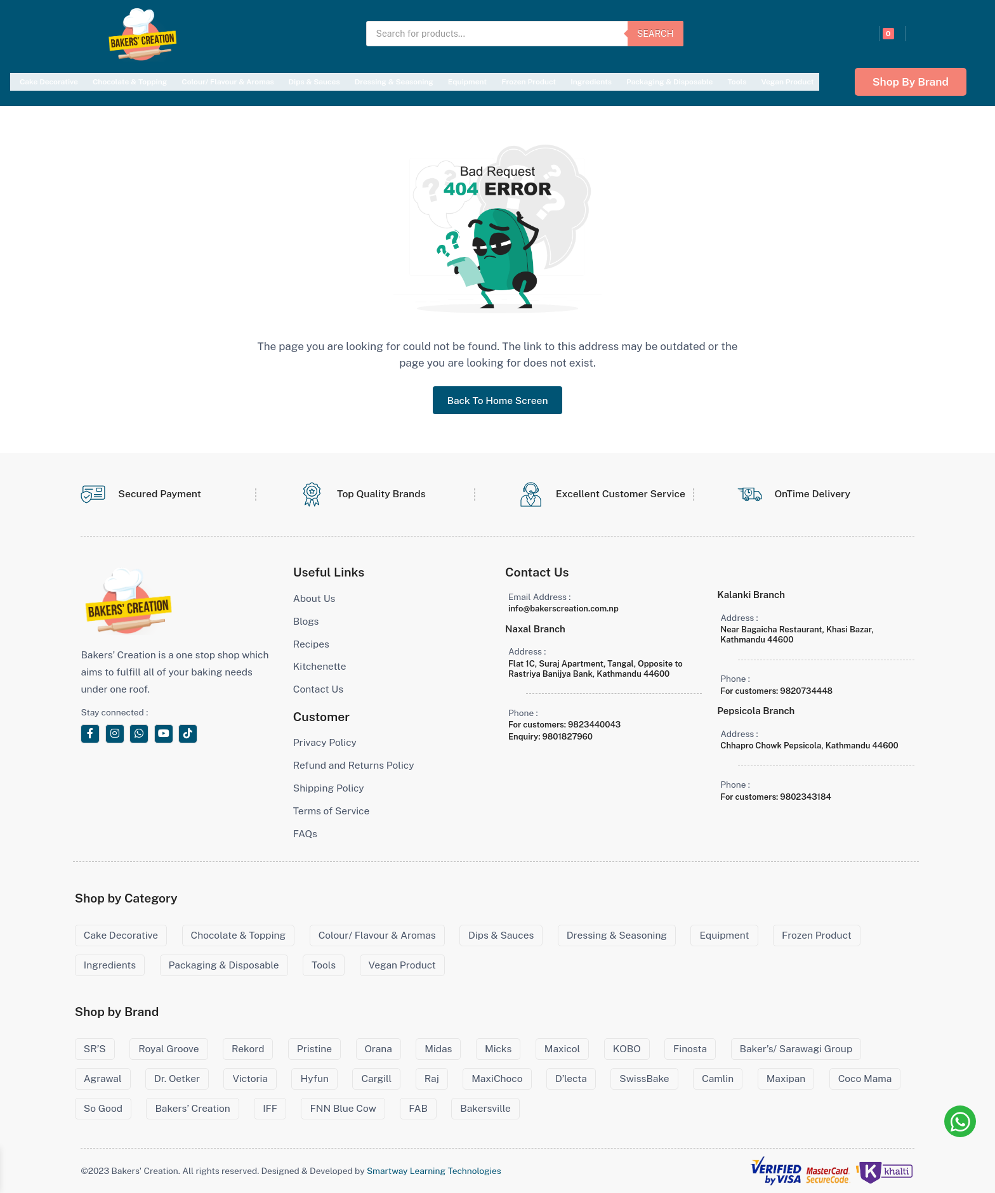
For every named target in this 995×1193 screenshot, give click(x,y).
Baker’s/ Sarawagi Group (796, 1049)
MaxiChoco (496, 1078)
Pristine (314, 1049)
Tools (736, 81)
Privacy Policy (325, 742)
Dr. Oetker (177, 1078)
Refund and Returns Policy (353, 765)
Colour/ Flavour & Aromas (227, 81)
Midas (438, 1049)
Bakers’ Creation (192, 1108)
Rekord (248, 1049)
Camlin (718, 1078)
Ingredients (591, 81)
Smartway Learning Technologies (434, 1171)
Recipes (311, 644)
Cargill (376, 1078)
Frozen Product (528, 81)
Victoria (250, 1078)
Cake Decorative (49, 81)
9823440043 (594, 724)
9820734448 (806, 691)
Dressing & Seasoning (394, 81)
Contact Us (318, 689)
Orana (378, 1049)
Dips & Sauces (314, 81)
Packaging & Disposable (669, 81)
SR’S (95, 1049)
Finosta (690, 1049)
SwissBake (644, 1078)
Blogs (306, 621)
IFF (270, 1108)
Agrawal (103, 1078)
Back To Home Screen (497, 400)
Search (655, 34)
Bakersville (485, 1108)
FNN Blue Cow (343, 1108)
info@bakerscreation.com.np (563, 608)
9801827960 (567, 736)
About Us (314, 598)
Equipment (467, 81)
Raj (432, 1078)
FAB (418, 1108)
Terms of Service (331, 811)
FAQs (305, 834)
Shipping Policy (328, 788)
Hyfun (314, 1078)
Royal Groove (168, 1049)
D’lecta (571, 1078)
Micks (498, 1049)
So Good (103, 1108)
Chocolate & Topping (130, 81)
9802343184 (805, 797)
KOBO (627, 1049)
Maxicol (562, 1049)
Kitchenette (319, 666)
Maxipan (786, 1078)
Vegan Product (787, 81)
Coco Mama (865, 1078)
